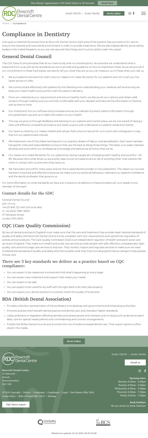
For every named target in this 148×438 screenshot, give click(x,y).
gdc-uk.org (8, 203)
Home (5, 23)
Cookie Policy (9, 396)
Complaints (39, 392)
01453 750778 (119, 354)
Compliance (53, 392)
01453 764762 (138, 354)
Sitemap (52, 396)
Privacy (26, 392)
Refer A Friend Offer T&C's (31, 396)
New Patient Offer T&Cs (82, 392)
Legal (65, 392)
